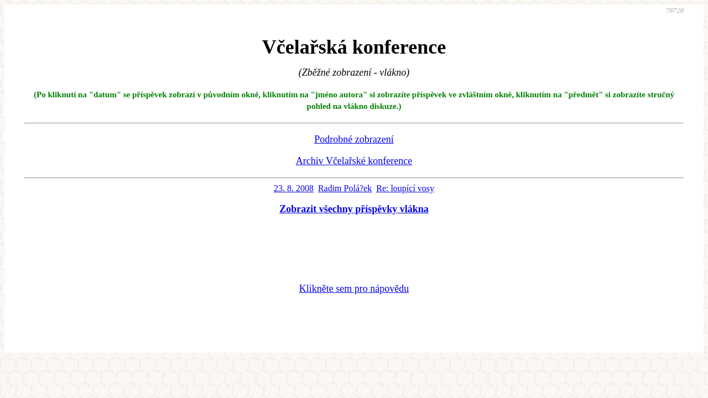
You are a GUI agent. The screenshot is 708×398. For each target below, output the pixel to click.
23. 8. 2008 (294, 188)
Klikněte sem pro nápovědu (354, 288)
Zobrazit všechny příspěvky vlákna (354, 208)
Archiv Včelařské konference (354, 160)
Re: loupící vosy (405, 188)
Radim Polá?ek (345, 188)
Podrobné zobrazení (353, 139)
